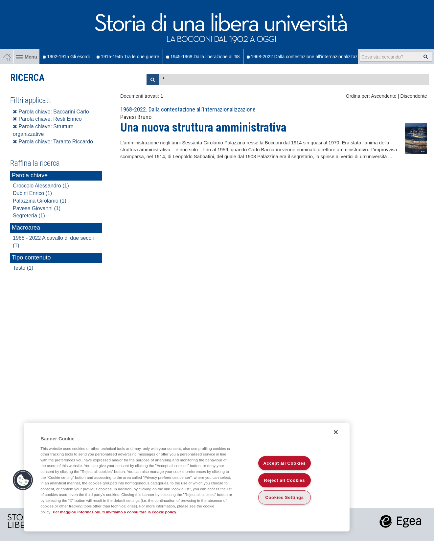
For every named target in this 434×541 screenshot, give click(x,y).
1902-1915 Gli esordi (66, 56)
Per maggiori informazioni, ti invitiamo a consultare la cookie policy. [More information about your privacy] (115, 512)
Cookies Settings (284, 497)
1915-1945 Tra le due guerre (128, 56)
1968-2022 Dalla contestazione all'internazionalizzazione (306, 56)
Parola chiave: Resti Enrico (47, 119)
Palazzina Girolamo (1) (39, 201)
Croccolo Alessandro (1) (41, 185)
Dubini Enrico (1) (32, 193)
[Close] (336, 432)
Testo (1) (23, 268)
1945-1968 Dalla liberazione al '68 (203, 56)
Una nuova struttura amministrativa (203, 128)
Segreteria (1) (29, 215)
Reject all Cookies (284, 480)
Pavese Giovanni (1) (36, 208)
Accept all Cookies (284, 463)
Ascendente (383, 96)
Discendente (413, 96)
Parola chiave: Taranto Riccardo (53, 141)
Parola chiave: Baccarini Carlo (51, 111)
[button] (23, 480)
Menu (26, 57)
